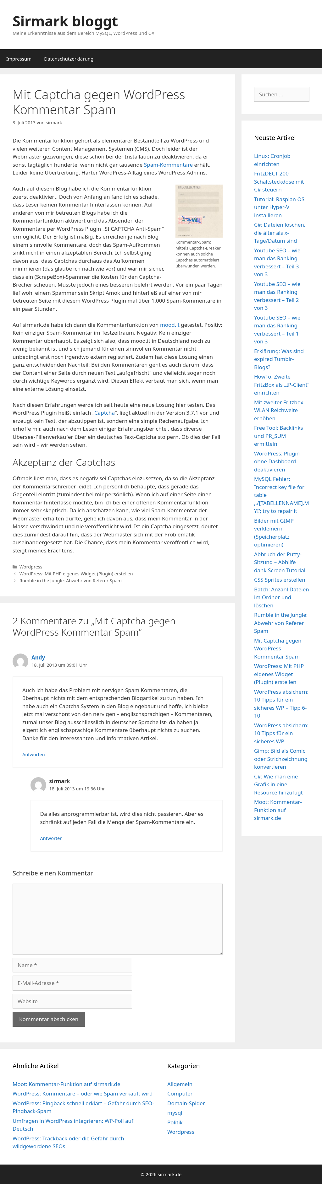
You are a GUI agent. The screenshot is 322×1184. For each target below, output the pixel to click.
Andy (38, 657)
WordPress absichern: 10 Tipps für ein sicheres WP (281, 733)
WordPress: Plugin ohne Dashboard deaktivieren (277, 461)
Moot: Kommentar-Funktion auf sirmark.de (278, 809)
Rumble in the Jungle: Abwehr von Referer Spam (70, 581)
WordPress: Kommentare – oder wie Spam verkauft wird (83, 1093)
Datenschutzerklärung (68, 59)
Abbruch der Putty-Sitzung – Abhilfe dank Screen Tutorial (279, 562)
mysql (174, 1112)
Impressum (18, 59)
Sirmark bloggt (65, 20)
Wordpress (30, 567)
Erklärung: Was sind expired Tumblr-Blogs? (279, 359)
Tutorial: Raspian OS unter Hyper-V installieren (279, 207)
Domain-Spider (186, 1103)
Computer (180, 1093)
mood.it (170, 324)
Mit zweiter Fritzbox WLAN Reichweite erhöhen (278, 410)
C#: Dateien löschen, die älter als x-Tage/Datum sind (279, 232)
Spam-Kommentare (168, 164)
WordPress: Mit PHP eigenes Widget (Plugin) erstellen (76, 574)
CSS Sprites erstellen (279, 579)
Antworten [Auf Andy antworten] (33, 754)
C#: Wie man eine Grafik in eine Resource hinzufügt (278, 784)
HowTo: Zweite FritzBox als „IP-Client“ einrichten (281, 384)
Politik (175, 1122)
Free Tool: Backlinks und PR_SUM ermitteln (278, 435)
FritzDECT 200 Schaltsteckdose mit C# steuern (279, 181)
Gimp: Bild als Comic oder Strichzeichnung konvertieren (281, 758)
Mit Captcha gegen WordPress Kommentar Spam (277, 648)
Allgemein (179, 1084)
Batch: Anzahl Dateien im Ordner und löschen (281, 597)
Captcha (104, 412)
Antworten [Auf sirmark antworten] (51, 838)
